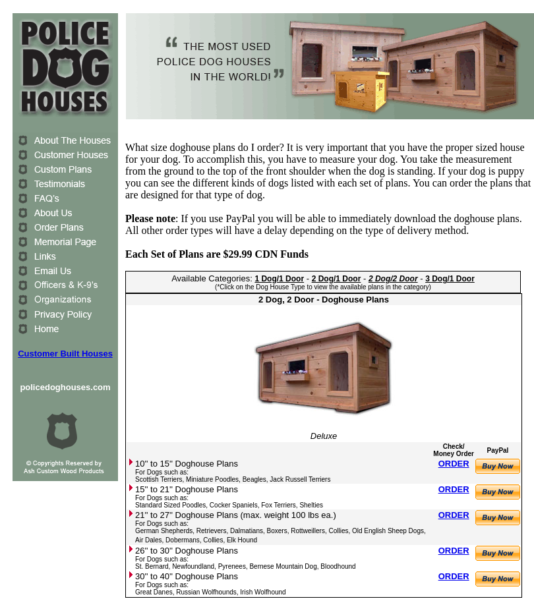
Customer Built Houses (65, 354)
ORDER (453, 464)
